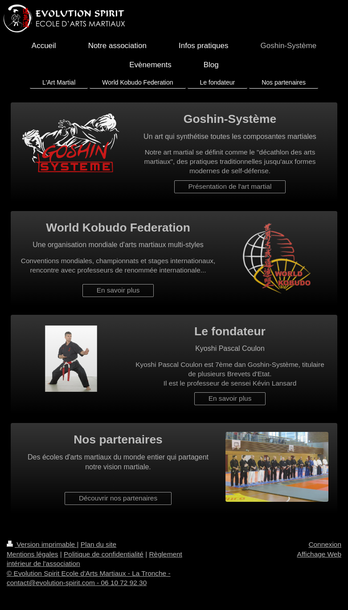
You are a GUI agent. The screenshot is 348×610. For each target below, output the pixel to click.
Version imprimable (42, 544)
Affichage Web (319, 554)
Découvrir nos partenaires (118, 498)
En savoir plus (118, 290)
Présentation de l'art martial (230, 186)
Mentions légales (32, 554)
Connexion (324, 544)
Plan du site (98, 544)
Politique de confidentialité (103, 554)
